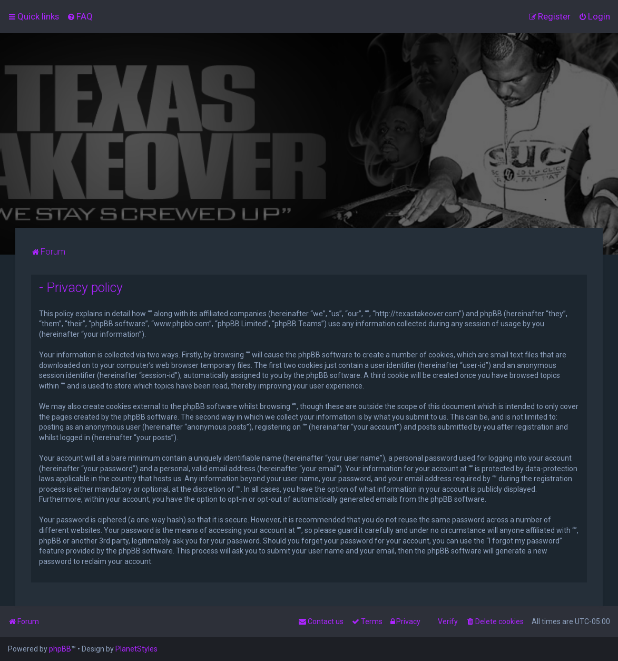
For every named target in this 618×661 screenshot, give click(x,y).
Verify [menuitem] (448, 621)
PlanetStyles (136, 649)
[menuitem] (80, 16)
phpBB (60, 649)
